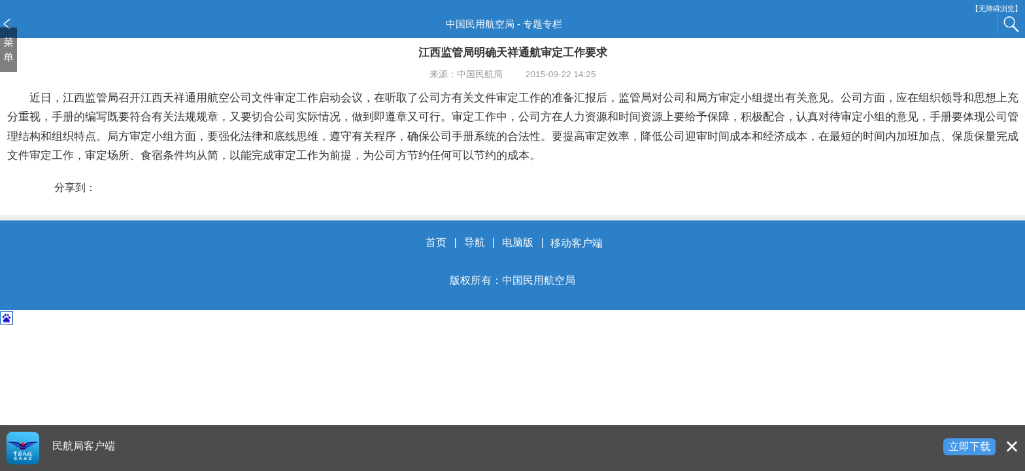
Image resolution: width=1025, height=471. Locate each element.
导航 (474, 243)
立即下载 (969, 446)
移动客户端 (576, 243)
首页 (436, 243)
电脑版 (517, 243)
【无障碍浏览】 (996, 8)
